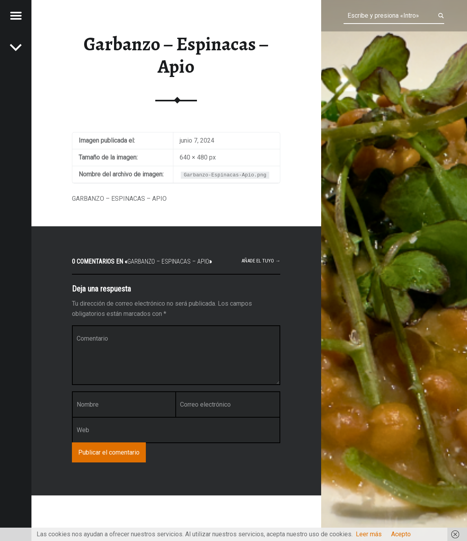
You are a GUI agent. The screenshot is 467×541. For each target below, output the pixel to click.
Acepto (401, 534)
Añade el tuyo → (260, 261)
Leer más (369, 534)
